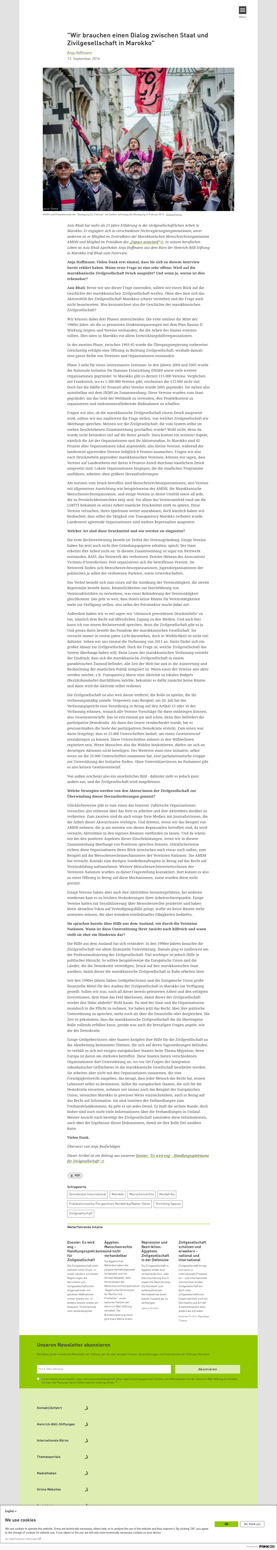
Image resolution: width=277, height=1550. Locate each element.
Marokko (118, 1194)
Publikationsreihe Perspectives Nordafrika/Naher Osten (109, 1204)
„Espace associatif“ (145, 241)
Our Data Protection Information (21, 1539)
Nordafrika (167, 1194)
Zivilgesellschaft (81, 1213)
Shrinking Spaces (168, 1204)
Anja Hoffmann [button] (79, 53)
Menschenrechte (141, 1194)
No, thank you (252, 1524)
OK (226, 1524)
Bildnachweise (174, 214)
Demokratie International (87, 1194)
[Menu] (243, 10)
